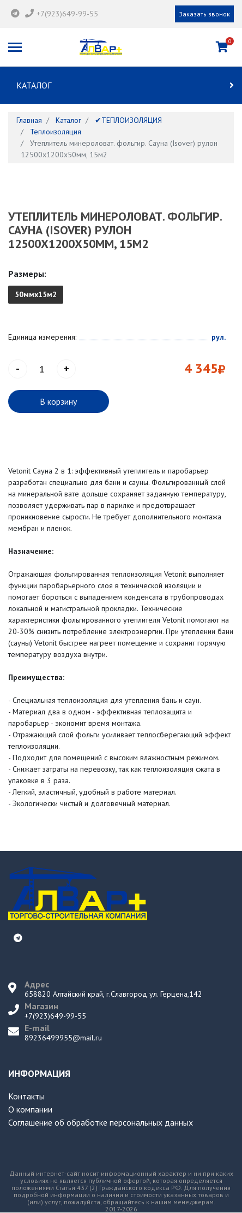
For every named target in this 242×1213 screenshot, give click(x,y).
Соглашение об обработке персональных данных (100, 1122)
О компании (30, 1109)
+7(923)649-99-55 (67, 14)
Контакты (26, 1096)
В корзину (58, 401)
